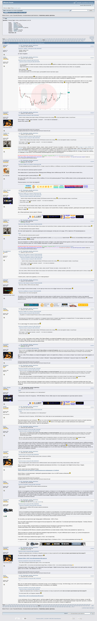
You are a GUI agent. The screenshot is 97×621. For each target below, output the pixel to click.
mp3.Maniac (6, 160)
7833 (8, 40)
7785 (61, 38)
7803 (20, 39)
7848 (43, 40)
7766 (16, 38)
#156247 (92, 221)
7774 (35, 38)
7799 (10, 39)
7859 (69, 40)
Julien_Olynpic (28, 162)
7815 (49, 39)
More (24, 12)
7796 (3, 39)
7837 (18, 40)
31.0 (18, 10)
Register (21, 12)
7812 (41, 39)
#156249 (92, 280)
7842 (29, 40)
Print (93, 40)
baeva (4, 57)
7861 (74, 40)
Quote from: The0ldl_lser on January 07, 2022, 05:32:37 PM (29, 164)
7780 (49, 38)
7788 (68, 38)
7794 (82, 38)
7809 (34, 39)
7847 (41, 40)
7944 (82, 40)
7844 (34, 40)
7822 (65, 39)
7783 (56, 38)
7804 (22, 39)
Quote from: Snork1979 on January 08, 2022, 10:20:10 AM (29, 484)
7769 (23, 38)
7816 (51, 39)
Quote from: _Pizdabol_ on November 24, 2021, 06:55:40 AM (29, 48)
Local (11, 15)
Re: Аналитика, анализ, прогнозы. (29, 45)
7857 (65, 40)
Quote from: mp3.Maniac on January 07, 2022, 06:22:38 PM (29, 291)
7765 (14, 38)
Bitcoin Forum (5, 15)
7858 (67, 40)
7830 (84, 39)
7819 (58, 39)
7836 (15, 40)
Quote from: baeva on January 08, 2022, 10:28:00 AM (28, 503)
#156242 (92, 57)
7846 (39, 40)
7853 (55, 40)
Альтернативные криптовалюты (30, 15)
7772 (30, 38)
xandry (26, 346)
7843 (32, 40)
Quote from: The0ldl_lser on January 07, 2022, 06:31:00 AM (29, 311)
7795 (84, 38)
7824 (70, 39)
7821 (63, 39)
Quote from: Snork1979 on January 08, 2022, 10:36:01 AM (29, 587)
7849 (46, 40)
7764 (12, 38)
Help (10, 12)
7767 (19, 38)
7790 (73, 38)
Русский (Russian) (17, 15)
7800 (13, 39)
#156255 (92, 427)
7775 (37, 38)
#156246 (92, 190)
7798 (8, 39)
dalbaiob (5, 45)
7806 (27, 39)
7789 (70, 38)
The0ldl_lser (6, 133)
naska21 (26, 222)
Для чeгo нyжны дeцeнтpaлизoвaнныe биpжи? (64, 155)
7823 (67, 39)
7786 (63, 38)
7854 (57, 40)
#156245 (92, 161)
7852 (53, 40)
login (15, 8)
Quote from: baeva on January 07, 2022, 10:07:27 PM (28, 348)
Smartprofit (6, 499)
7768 (21, 38)
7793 (80, 38)
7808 (32, 39)
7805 (25, 39)
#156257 (92, 482)
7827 (77, 39)
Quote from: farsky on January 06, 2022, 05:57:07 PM (28, 60)
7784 (59, 38)
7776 (40, 38)
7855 (60, 40)
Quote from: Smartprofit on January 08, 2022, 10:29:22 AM (29, 560)
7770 (26, 38)
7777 (42, 38)
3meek (4, 406)
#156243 (92, 112)
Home (6, 12)
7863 (79, 40)
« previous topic (91, 37)
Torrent (21, 10)
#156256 (92, 452)
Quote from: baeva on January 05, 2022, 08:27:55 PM (29, 61)
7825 (72, 39)
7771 (28, 38)
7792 (77, 38)
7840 (25, 40)
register (18, 8)
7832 (6, 40)
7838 (20, 40)
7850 (48, 40)
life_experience (7, 251)
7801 (15, 39)
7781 (52, 38)
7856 (62, 40)
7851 (50, 40)
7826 (74, 39)
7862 (76, 40)
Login (17, 12)
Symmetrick (27, 549)
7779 (47, 38)
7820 (60, 39)
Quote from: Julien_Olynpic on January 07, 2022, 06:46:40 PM (30, 224)
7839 (22, 40)
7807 (29, 39)
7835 (13, 40)
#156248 (92, 251)
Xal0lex (26, 501)
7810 (36, 39)
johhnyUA (5, 280)
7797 (6, 39)
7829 (82, 39)
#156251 (92, 345)
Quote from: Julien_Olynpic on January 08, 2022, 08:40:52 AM (30, 409)
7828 (79, 39)
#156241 (92, 46)
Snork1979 (5, 112)
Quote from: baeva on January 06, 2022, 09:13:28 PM (29, 313)
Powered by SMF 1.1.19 (41, 618)
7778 (44, 38)
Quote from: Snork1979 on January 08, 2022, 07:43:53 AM (29, 368)
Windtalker (5, 365)
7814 (46, 39)
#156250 (92, 309)
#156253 (92, 388)
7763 (9, 38)
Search (13, 12)
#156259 (92, 548)
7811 (39, 39)
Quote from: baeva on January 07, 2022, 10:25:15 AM (28, 115)
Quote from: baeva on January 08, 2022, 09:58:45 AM (28, 454)
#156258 (92, 500)
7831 (3, 40)
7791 (75, 38)
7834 (10, 40)
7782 (54, 38)
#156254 (92, 407)
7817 (53, 39)
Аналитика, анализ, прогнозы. (47, 15)
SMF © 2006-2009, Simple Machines (53, 618)
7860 (72, 40)
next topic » (92, 38)
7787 (66, 38)
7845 (36, 40)
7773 (33, 38)
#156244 (92, 133)
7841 (27, 40)
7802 (18, 39)
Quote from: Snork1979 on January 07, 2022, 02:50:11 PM (29, 136)
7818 (56, 39)
